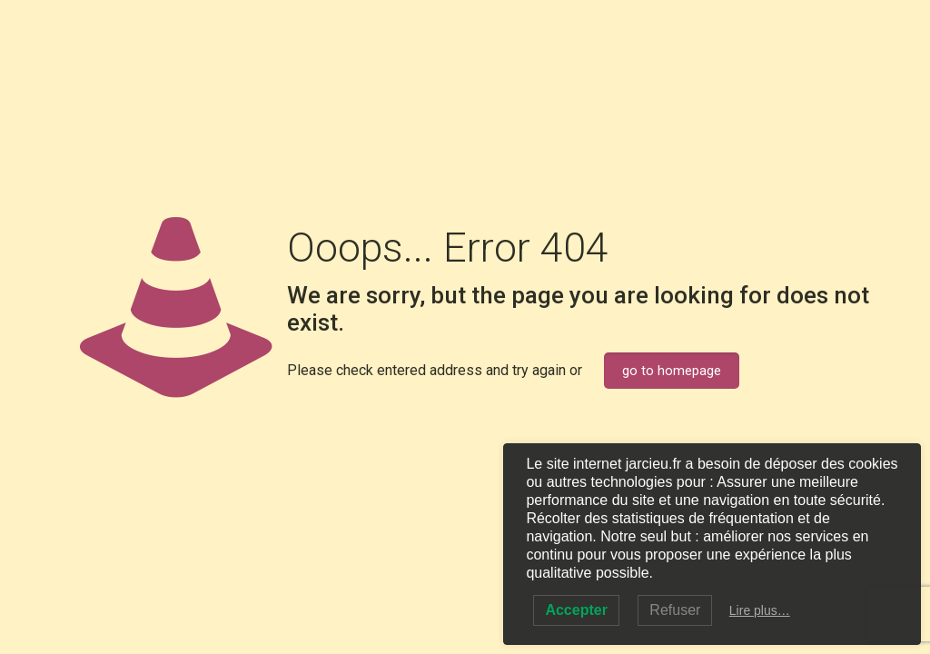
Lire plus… (759, 610)
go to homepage (671, 370)
